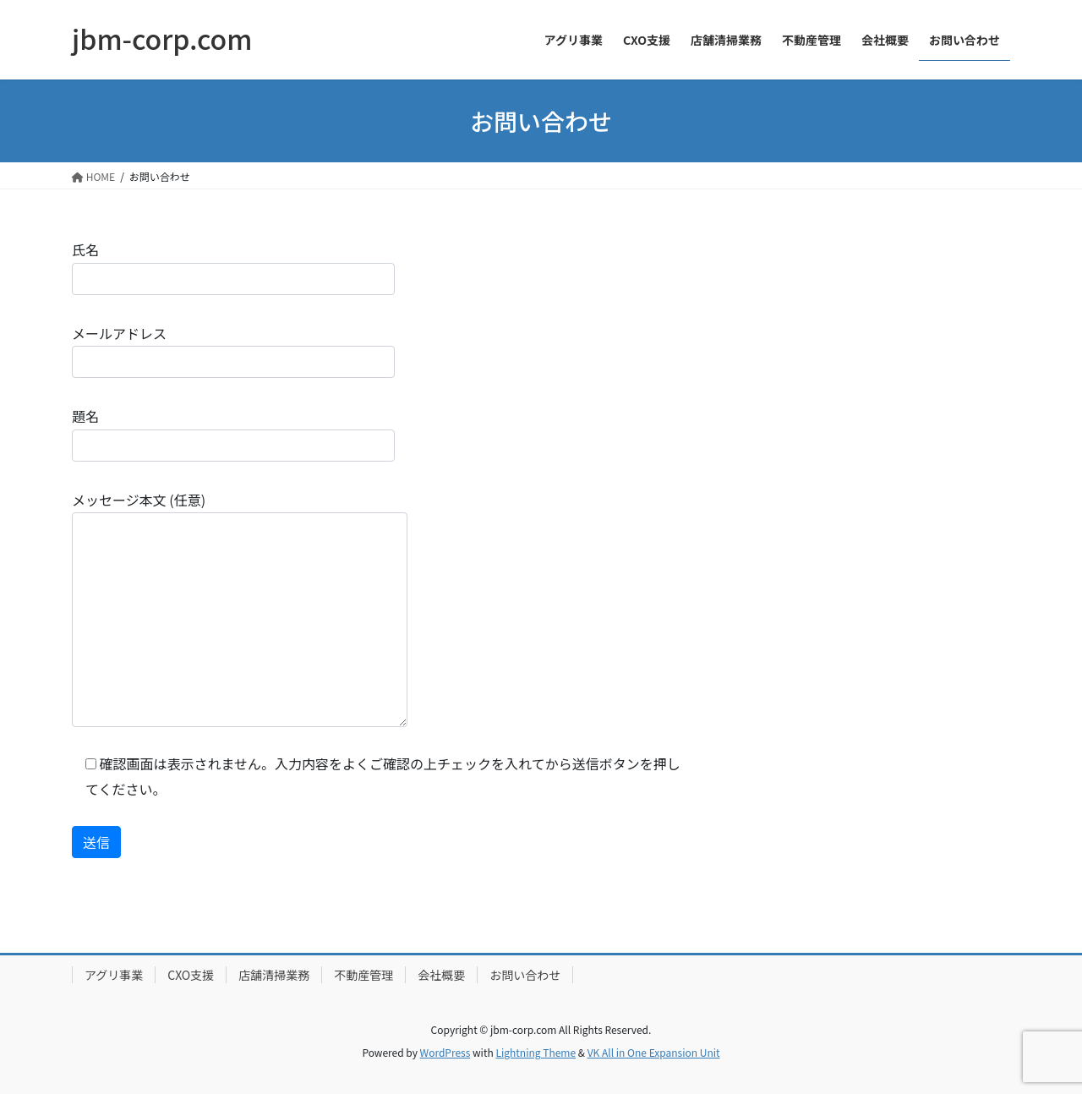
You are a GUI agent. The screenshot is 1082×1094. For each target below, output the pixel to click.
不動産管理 (363, 974)
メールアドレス (233, 350)
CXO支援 (190, 974)
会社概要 (441, 974)
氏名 (233, 266)
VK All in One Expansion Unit (653, 1052)
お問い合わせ (524, 974)
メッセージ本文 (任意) (239, 608)
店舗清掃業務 (273, 974)
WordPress (445, 1052)
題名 (233, 433)
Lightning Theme (535, 1052)
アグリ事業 (114, 974)
